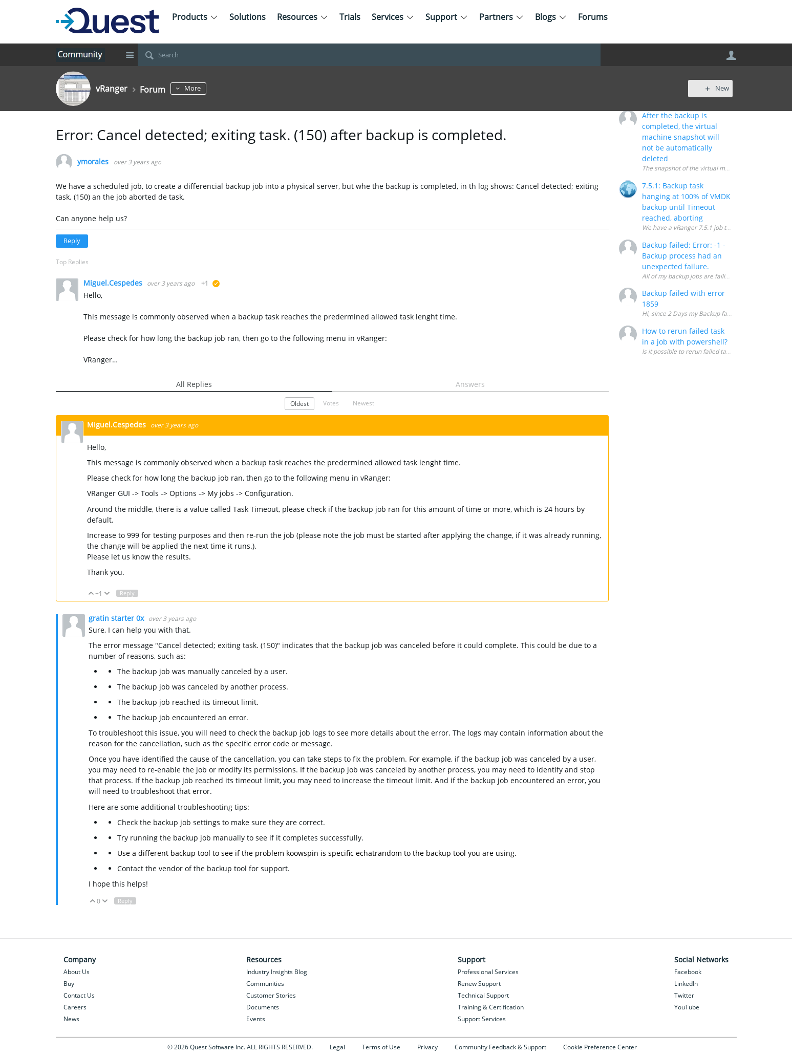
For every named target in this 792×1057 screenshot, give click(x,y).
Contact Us (79, 995)
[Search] (369, 55)
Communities (265, 983)
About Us (76, 971)
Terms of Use (381, 1047)
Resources (302, 17)
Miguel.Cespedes (113, 283)
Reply (71, 240)
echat (365, 853)
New (713, 88)
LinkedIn (686, 983)
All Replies (194, 384)
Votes (331, 403)
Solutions (247, 17)
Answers (470, 384)
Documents (262, 1007)
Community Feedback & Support (500, 1047)
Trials (349, 17)
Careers (75, 1007)
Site (130, 54)
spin (311, 853)
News (71, 1019)
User (731, 55)
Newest (363, 403)
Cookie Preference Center (600, 1047)
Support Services (482, 1019)
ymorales (93, 162)
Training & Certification (491, 1007)
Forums (593, 17)
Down (106, 593)
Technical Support (483, 995)
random (388, 853)
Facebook (687, 971)
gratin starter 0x (117, 618)
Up (91, 593)
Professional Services (488, 971)
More (198, 88)
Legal (337, 1047)
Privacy (427, 1047)
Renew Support (479, 983)
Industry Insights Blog (276, 971)
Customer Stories (271, 995)
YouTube (686, 1007)
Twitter (684, 995)
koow (295, 853)
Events (255, 1019)
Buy (68, 983)
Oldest (299, 403)
